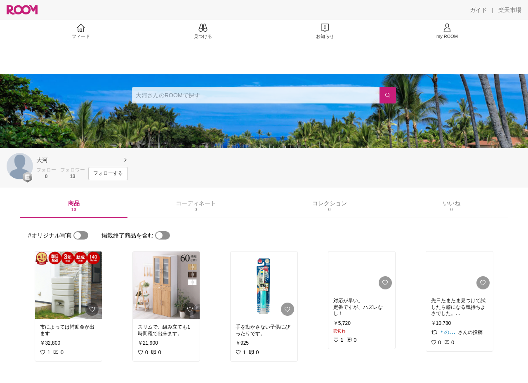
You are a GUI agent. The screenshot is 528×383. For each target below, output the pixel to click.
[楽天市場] (509, 10)
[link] (68, 285)
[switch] (80, 235)
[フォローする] (108, 173)
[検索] (388, 95)
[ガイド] (478, 10)
